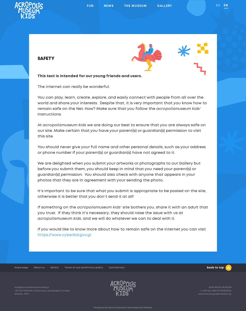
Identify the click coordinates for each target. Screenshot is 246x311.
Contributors (117, 268)
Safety (54, 268)
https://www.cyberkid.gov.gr (64, 235)
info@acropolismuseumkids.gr (32, 287)
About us (39, 268)
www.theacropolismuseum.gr (214, 294)
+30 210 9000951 (24, 291)
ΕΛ (218, 5)
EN (226, 5)
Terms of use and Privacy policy (84, 268)
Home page (21, 268)
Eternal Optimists (117, 308)
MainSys (148, 308)
